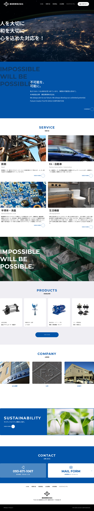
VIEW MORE (37, 175)
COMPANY (87, 109)
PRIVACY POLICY (8, 507)
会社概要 (62, 4)
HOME (41, 4)
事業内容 (48, 4)
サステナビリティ (70, 4)
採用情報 (54, 486)
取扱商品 (55, 4)
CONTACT (84, 4)
